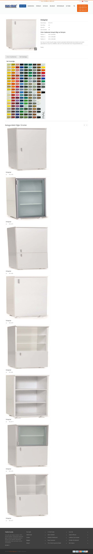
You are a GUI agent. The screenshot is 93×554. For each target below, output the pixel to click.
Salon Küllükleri (57, 535)
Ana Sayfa (35, 532)
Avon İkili (78, 532)
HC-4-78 (11, 174)
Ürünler (35, 538)
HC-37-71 (11, 421)
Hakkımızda (35, 535)
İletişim (35, 543)
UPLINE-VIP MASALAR (57, 538)
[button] (82, 8)
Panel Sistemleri (57, 540)
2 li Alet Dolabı (57, 532)
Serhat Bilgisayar (13, 551)
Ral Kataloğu (23, 57)
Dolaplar (8, 172)
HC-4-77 (11, 520)
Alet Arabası (78, 543)
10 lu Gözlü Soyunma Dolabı (57, 543)
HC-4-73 (50, 23)
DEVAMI (7, 545)
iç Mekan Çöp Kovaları (78, 538)
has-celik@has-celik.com (47, 1)
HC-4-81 (11, 372)
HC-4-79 (11, 471)
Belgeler (35, 540)
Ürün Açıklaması (11, 57)
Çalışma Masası (78, 535)
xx (6, 174)
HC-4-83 (11, 273)
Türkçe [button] (85, 1)
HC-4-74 (11, 224)
